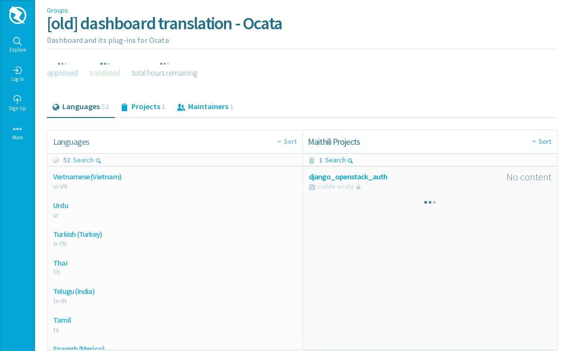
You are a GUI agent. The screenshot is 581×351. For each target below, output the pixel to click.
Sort (290, 141)
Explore (17, 45)
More (17, 132)
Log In (17, 74)
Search (87, 160)
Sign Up (17, 103)
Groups (57, 10)
